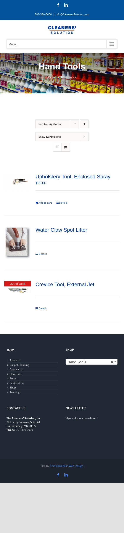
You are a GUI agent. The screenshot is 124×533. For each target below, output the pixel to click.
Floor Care (16, 374)
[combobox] (92, 362)
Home (52, 77)
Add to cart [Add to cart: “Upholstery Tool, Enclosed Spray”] (45, 202)
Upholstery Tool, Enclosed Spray (72, 176)
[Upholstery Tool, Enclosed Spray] (17, 182)
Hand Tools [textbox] (90, 362)
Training (15, 392)
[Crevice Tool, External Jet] (17, 291)
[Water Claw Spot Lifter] (17, 242)
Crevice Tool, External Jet (64, 284)
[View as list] (65, 147)
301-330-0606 (24, 430)
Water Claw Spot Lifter (61, 230)
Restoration (17, 383)
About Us (15, 360)
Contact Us (16, 369)
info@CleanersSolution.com (72, 14)
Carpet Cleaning (19, 365)
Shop (13, 387)
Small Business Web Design (66, 466)
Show (50, 136)
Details (63, 202)
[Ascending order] (84, 123)
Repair (14, 378)
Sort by (50, 124)
